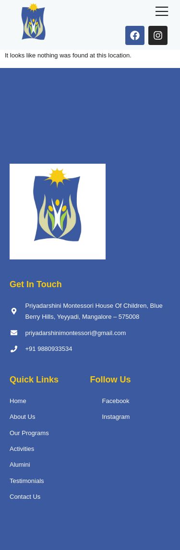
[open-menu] (162, 12)
